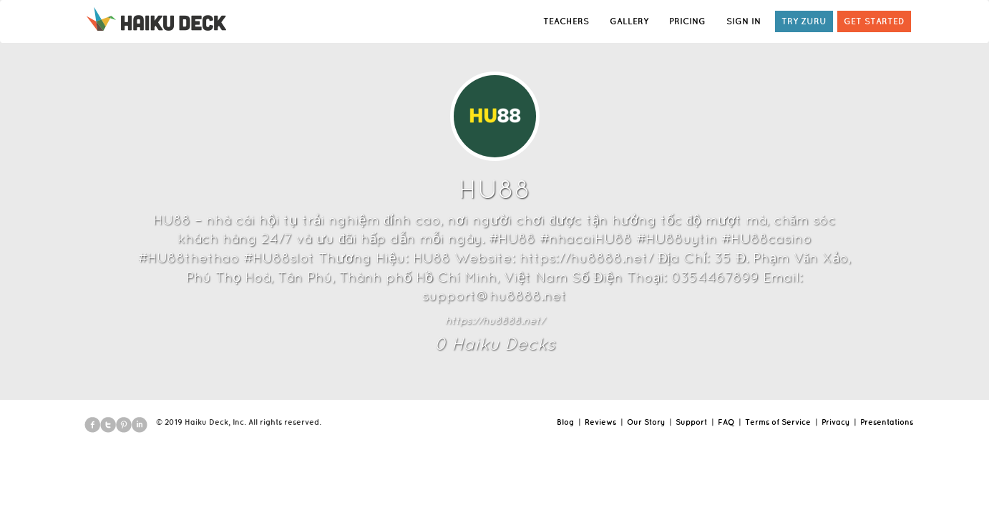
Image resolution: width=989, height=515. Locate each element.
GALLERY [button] (629, 21)
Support (691, 422)
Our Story (646, 422)
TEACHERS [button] (566, 21)
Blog (565, 422)
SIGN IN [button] (743, 21)
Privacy (835, 422)
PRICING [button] (687, 21)
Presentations (886, 422)
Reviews (600, 422)
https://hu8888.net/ (495, 320)
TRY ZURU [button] (804, 21)
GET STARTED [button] (874, 21)
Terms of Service (778, 422)
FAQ (726, 422)
